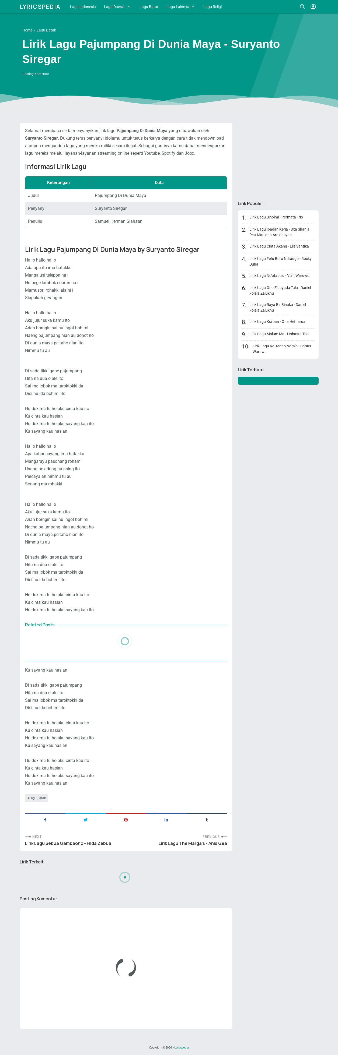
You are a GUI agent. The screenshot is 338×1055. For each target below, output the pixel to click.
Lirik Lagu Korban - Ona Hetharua (277, 321)
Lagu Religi (212, 7)
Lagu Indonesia (83, 7)
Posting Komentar (35, 74)
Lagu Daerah (115, 7)
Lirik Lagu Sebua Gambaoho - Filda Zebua (68, 843)
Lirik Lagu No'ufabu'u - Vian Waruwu (279, 275)
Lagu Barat (149, 7)
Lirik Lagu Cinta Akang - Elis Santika (279, 246)
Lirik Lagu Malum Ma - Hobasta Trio (279, 334)
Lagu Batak (37, 798)
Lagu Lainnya (177, 7)
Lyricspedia (40, 6)
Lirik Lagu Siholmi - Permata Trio (276, 217)
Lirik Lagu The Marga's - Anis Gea (193, 843)
